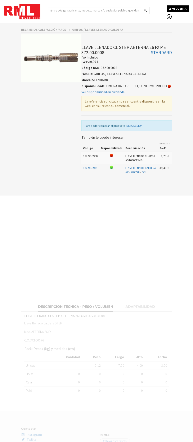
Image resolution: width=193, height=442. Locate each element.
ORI (144, 186)
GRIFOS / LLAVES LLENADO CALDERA (97, 44)
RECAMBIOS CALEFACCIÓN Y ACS (45, 44)
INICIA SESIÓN (134, 140)
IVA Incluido (165, 158)
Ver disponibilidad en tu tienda (103, 106)
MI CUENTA (178, 8)
